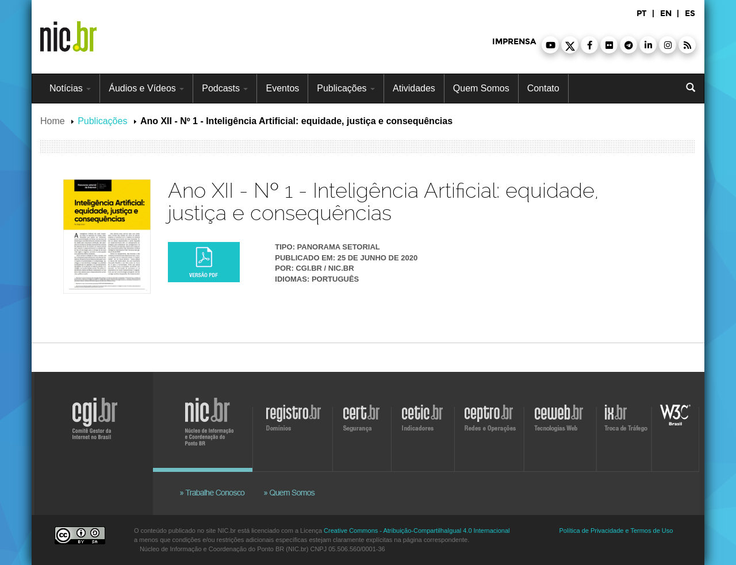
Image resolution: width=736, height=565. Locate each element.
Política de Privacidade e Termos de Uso (616, 530)
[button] (550, 44)
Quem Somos (481, 88)
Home (52, 121)
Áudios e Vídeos (146, 88)
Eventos (282, 88)
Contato (543, 88)
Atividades (414, 88)
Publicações (346, 88)
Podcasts (225, 88)
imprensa (514, 42)
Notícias (70, 88)
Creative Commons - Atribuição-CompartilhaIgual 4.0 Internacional (416, 530)
